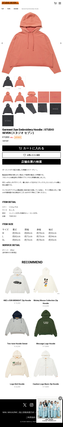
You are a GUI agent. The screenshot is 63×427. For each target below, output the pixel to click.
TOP (2, 8)
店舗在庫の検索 (31, 161)
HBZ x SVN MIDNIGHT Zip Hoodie (17, 300)
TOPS (8, 8)
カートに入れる (31, 148)
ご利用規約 (30, 417)
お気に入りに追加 (31, 155)
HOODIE (16, 8)
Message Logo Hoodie (45, 344)
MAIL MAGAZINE (10, 412)
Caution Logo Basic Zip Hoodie (46, 384)
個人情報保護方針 (26, 412)
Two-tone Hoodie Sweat (17, 344)
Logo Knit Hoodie (17, 384)
